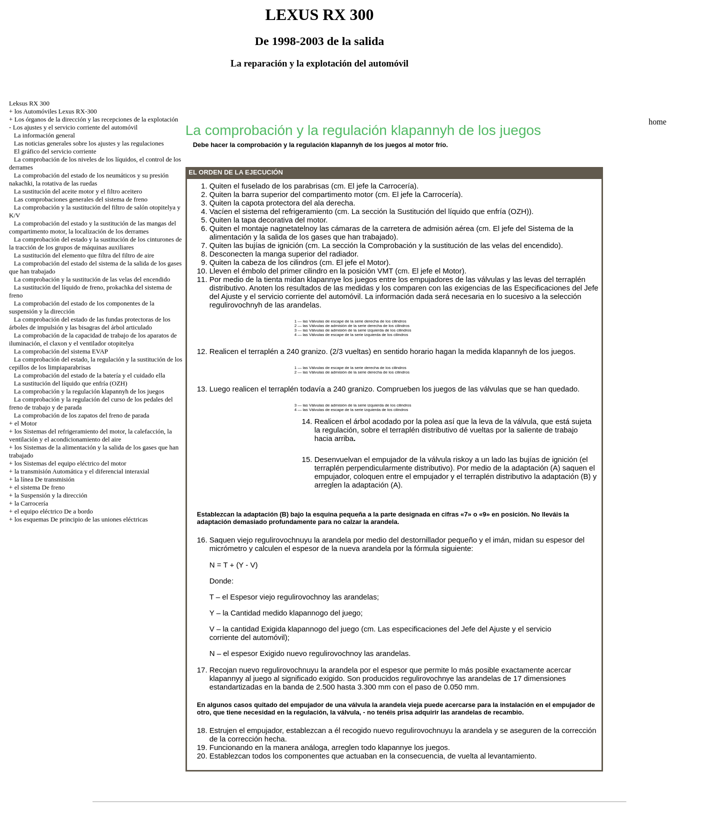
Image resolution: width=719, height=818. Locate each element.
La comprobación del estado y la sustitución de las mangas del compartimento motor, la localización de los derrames (92, 227)
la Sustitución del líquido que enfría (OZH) (459, 211)
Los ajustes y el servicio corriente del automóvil (75, 127)
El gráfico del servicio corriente (55, 151)
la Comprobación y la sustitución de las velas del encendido (459, 245)
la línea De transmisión (44, 479)
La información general (44, 135)
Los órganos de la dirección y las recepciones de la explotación (96, 119)
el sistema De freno (39, 487)
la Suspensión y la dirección (51, 495)
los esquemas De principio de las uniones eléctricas (81, 519)
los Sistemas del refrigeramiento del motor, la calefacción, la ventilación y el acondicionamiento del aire (90, 435)
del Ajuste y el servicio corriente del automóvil (285, 296)
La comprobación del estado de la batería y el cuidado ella (89, 375)
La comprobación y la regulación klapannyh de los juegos (89, 391)
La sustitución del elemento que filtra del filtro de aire (84, 255)
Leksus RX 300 (29, 103)
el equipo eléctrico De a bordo (53, 511)
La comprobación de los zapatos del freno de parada (82, 415)
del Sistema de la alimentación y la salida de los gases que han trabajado (392, 232)
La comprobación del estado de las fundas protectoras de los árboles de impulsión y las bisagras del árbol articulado (89, 323)
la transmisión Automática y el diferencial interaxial (82, 471)
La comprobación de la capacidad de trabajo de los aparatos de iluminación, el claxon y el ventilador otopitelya (92, 339)
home (657, 122)
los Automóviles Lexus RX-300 (55, 111)
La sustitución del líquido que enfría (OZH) (71, 383)
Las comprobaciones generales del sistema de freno (81, 199)
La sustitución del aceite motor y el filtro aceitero (78, 191)
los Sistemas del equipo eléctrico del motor (70, 463)
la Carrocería (31, 503)
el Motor (25, 423)
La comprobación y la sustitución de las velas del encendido (92, 279)
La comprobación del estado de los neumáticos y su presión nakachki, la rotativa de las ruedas (88, 179)
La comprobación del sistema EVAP (61, 351)
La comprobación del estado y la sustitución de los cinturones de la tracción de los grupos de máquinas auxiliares (95, 243)
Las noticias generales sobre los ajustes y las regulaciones (89, 143)
